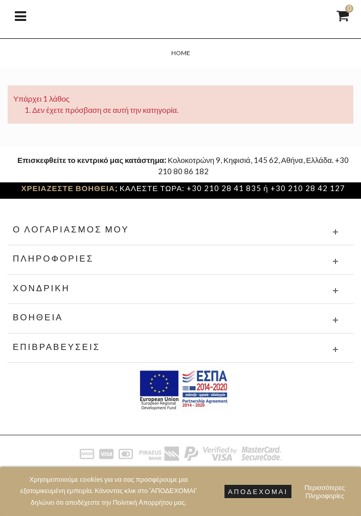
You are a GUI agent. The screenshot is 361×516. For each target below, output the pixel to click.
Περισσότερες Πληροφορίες (325, 491)
